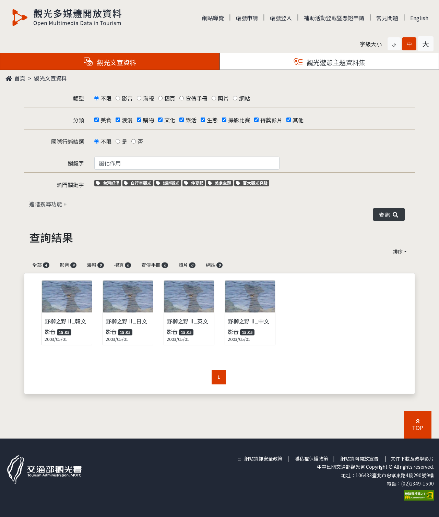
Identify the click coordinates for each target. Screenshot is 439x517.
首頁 (15, 78)
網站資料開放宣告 (359, 458)
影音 (127, 98)
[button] (394, 43)
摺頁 (169, 98)
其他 (298, 120)
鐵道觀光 (168, 183)
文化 (169, 120)
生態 (212, 120)
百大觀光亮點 (252, 183)
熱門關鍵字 (70, 185)
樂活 (191, 120)
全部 (40, 264)
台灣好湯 (108, 183)
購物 (148, 120)
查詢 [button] (389, 214)
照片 (223, 98)
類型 (78, 98)
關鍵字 (76, 163)
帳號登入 (281, 18)
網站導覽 (213, 18)
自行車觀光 (137, 183)
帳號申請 (247, 18)
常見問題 (387, 18)
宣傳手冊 (196, 98)
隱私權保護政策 (311, 458)
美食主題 (220, 183)
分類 (78, 120)
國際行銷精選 (67, 141)
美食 (105, 120)
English (419, 18)
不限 (105, 98)
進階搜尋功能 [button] (46, 204)
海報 (148, 98)
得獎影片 (271, 120)
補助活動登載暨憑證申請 (334, 18)
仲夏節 (194, 183)
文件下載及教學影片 (412, 458)
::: (239, 458)
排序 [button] (398, 251)
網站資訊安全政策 (263, 458)
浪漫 (127, 120)
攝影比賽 (239, 120)
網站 (244, 98)
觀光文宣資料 (50, 78)
